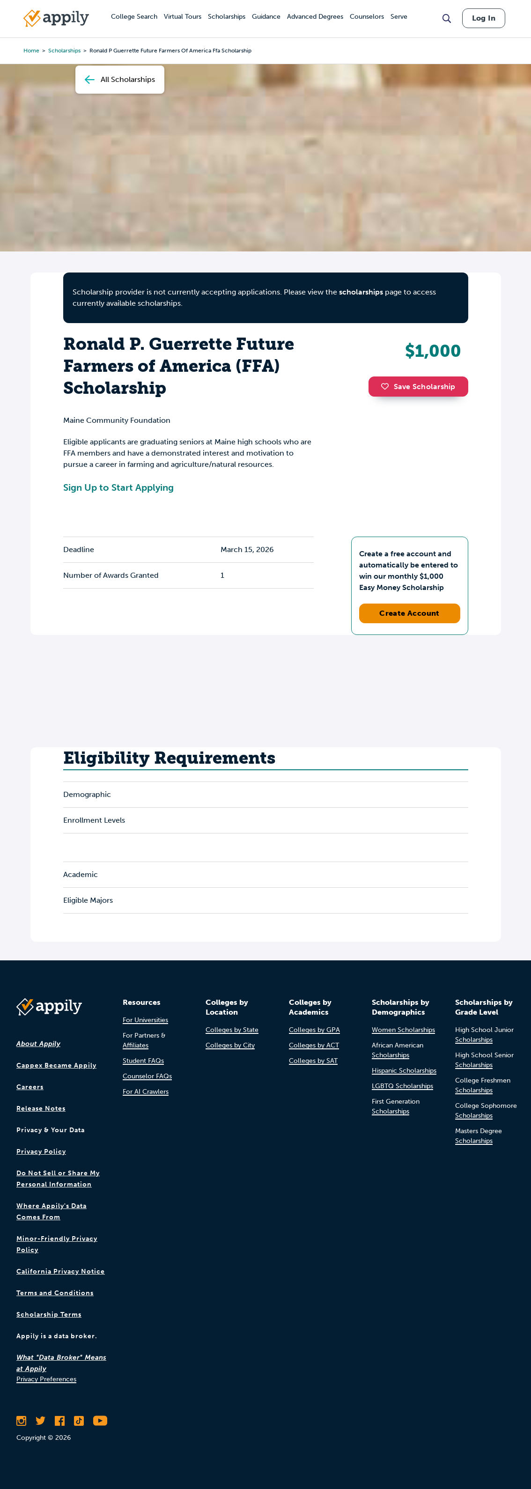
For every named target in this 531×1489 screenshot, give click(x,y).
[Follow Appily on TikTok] (79, 1421)
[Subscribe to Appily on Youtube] (100, 1421)
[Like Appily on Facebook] (60, 1421)
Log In (483, 18)
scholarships (361, 291)
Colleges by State (232, 1030)
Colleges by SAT (313, 1061)
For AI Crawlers (146, 1092)
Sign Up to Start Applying (118, 487)
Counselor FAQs (147, 1076)
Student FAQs (143, 1061)
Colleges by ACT (314, 1045)
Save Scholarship (418, 386)
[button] (387, 386)
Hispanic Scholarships (404, 1071)
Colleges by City (230, 1045)
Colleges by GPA (314, 1030)
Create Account (409, 613)
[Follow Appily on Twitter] (40, 1421)
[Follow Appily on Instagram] (21, 1421)
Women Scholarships (403, 1030)
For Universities (145, 1020)
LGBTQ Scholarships (402, 1086)
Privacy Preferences (46, 1379)
